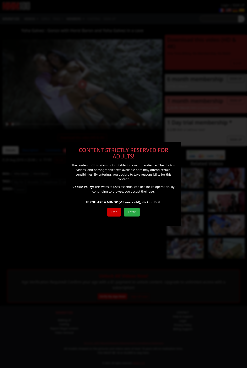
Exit (114, 212)
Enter (132, 212)
